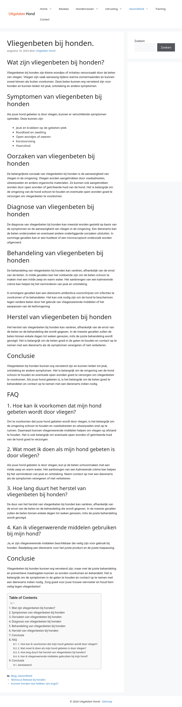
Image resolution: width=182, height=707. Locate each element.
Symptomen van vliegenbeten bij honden (38, 612)
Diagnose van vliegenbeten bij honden (36, 621)
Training (160, 9)
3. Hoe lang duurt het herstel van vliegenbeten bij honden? (52, 652)
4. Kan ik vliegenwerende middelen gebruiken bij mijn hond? (53, 656)
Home (47, 9)
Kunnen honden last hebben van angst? (34, 683)
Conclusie (18, 635)
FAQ (14, 639)
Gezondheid (140, 9)
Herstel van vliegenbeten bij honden (35, 630)
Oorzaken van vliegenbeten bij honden (37, 617)
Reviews (64, 9)
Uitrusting (115, 9)
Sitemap (107, 701)
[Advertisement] (155, 122)
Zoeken (140, 41)
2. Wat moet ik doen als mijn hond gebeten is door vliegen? (52, 648)
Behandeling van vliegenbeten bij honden (38, 626)
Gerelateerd (24, 665)
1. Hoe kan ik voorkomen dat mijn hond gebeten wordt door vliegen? (57, 644)
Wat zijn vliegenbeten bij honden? (33, 608)
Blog (14, 675)
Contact (44, 19)
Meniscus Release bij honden (28, 679)
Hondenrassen (89, 9)
